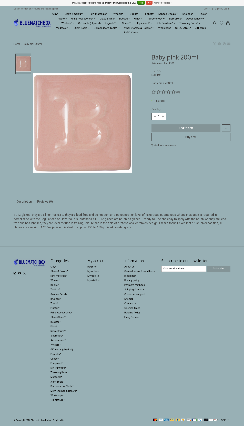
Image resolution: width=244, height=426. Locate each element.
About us (129, 266)
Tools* (54, 303)
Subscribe (218, 268)
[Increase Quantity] (162, 116)
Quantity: (156, 109)
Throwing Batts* (59, 372)
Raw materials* (58, 276)
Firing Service (131, 317)
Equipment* (56, 363)
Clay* (53, 266)
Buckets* (124, 18)
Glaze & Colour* (59, 271)
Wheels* (55, 280)
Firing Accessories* (61, 312)
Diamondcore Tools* (62, 386)
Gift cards (200, 27)
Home (17, 43)
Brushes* (55, 298)
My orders (93, 271)
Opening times (132, 308)
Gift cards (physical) (89, 23)
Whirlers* (55, 344)
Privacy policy (131, 280)
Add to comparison (163, 145)
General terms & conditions (139, 271)
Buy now (190, 137)
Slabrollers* (175, 18)
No (149, 3)
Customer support (134, 294)
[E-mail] (183, 269)
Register (92, 266)
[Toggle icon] (214, 23)
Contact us (130, 303)
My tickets (93, 276)
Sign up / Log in (222, 9)
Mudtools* (56, 377)
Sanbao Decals (58, 294)
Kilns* (53, 326)
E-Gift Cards (131, 32)
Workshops (164, 27)
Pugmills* (55, 354)
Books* (54, 285)
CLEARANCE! (183, 27)
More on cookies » (163, 3)
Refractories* (58, 331)
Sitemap (129, 298)
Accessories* (58, 340)
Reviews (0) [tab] (45, 201)
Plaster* (62, 18)
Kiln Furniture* (58, 368)
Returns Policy (132, 312)
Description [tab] (24, 201)
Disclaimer (130, 276)
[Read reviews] (163, 92)
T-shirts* (149, 13)
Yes (141, 3)
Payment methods (134, 285)
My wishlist (93, 280)
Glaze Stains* (107, 18)
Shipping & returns (134, 289)
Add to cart (186, 128)
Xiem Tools (56, 381)
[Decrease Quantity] (155, 116)
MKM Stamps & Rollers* (63, 390)
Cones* (54, 358)
